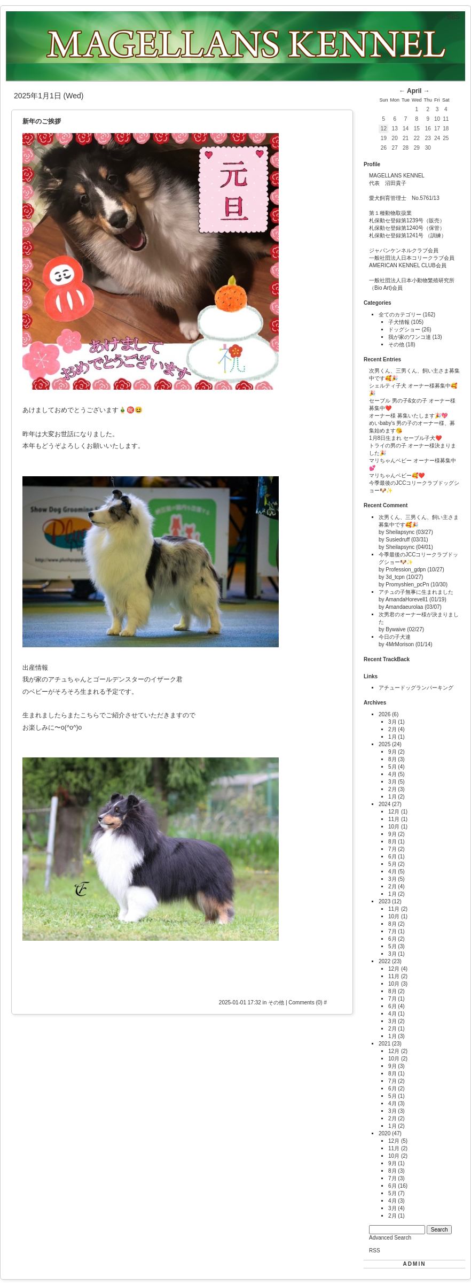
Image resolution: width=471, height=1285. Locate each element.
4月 (392, 774)
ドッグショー (405, 329)
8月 (392, 759)
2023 (384, 901)
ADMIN (414, 1264)
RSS (374, 1250)
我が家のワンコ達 (410, 337)
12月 (393, 812)
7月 (392, 849)
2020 (384, 1133)
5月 (392, 767)
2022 (384, 961)
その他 (277, 1002)
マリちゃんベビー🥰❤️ (397, 475)
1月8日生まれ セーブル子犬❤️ (405, 438)
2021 (384, 1044)
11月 (393, 819)
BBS (453, 17)
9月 (392, 752)
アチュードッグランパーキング (416, 688)
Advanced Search (390, 1238)
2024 (384, 804)
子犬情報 (399, 322)
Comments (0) (305, 1002)
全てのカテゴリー (401, 315)
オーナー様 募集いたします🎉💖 (408, 416)
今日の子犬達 (395, 637)
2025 (384, 744)
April (414, 91)
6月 (392, 857)
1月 (392, 737)
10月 (393, 827)
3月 (392, 722)
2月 (392, 729)
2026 (384, 714)
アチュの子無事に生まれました (416, 592)
